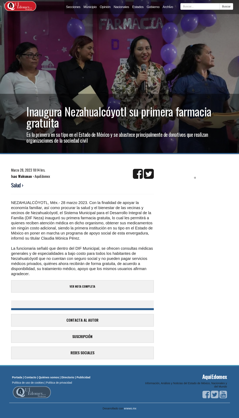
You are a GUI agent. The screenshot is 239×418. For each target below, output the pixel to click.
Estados (138, 7)
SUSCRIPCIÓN (82, 336)
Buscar (226, 6)
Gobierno (153, 7)
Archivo (168, 7)
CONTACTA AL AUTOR (82, 320)
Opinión (105, 7)
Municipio (90, 7)
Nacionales (121, 7)
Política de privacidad (59, 382)
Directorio (67, 377)
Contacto (30, 377)
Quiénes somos (49, 377)
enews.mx (130, 408)
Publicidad (83, 377)
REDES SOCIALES (82, 352)
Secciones (73, 7)
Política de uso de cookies (28, 382)
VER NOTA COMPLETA (82, 286)
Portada (17, 377)
